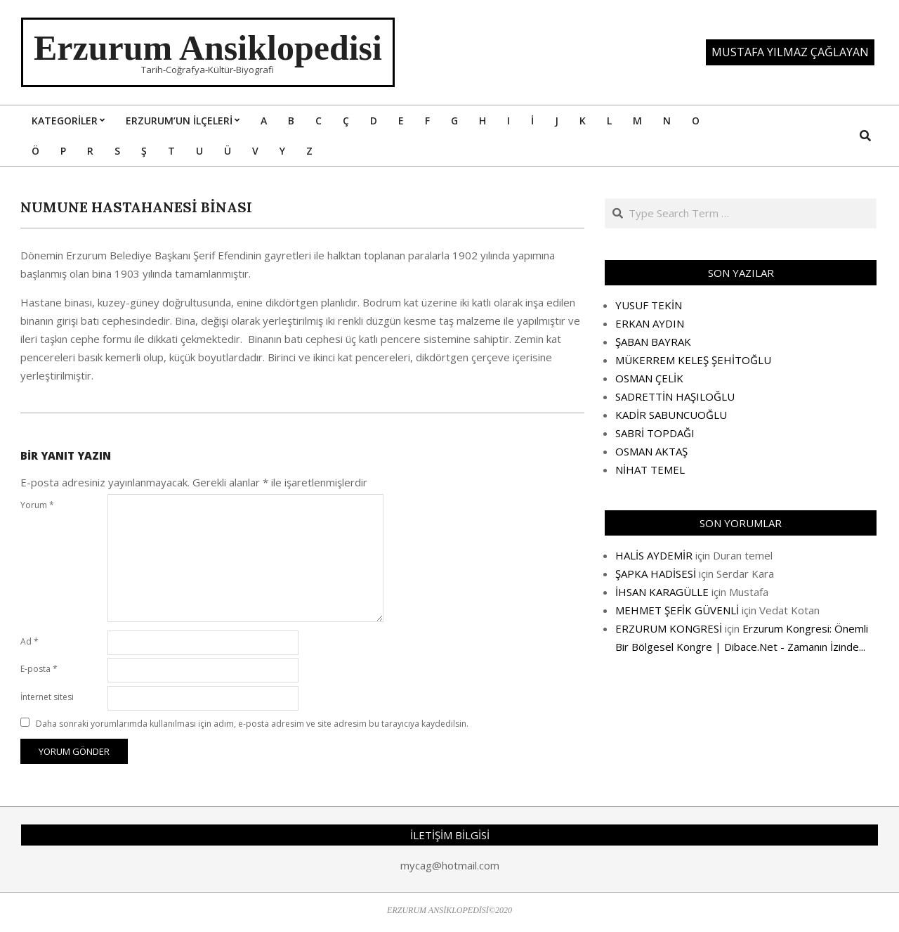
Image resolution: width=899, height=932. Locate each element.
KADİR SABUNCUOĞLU (671, 415)
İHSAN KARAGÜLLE (662, 592)
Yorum (37, 505)
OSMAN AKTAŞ (651, 451)
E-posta (39, 669)
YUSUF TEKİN (648, 305)
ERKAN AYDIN (649, 323)
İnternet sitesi (47, 697)
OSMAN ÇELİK (649, 378)
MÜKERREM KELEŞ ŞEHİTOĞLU (693, 360)
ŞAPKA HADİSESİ (655, 574)
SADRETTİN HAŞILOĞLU (675, 396)
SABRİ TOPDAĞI (655, 433)
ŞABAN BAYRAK (653, 342)
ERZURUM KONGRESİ (668, 628)
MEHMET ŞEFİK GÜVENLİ (677, 610)
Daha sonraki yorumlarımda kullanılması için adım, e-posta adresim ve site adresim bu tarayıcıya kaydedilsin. (252, 724)
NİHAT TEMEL (650, 469)
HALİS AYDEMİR (654, 555)
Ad (29, 641)
